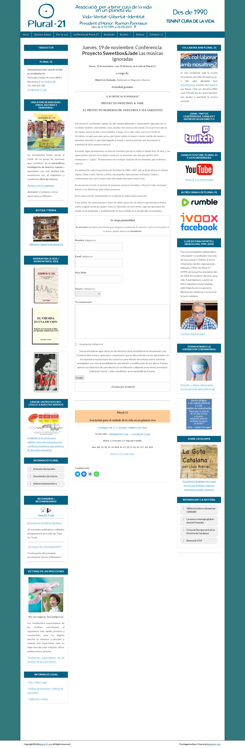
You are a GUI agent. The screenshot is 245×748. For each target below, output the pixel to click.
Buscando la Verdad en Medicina (44, 523)
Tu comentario (83, 301)
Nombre (85, 240)
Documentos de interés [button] (43, 476)
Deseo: (85, 288)
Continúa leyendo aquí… (193, 333)
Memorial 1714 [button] (192, 540)
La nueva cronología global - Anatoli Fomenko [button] (198, 521)
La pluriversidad (205, 179)
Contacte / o (156, 34)
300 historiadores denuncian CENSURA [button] (198, 510)
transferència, (188, 84)
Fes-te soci (62, 34)
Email (84, 256)
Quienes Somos (42, 34)
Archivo (124, 34)
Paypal (211, 84)
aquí (213, 76)
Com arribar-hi (47, 81)
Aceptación (89, 344)
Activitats (109, 34)
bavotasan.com (214, 744)
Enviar (79, 377)
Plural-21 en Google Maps (122, 453)
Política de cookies (38, 698)
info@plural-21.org (118, 434)
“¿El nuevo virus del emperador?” (44, 546)
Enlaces (140, 34)
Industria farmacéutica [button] (43, 483)
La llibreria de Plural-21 (86, 34)
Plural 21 (189, 179)
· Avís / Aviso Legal (37, 682)
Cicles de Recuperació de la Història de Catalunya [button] (198, 531)
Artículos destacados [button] (42, 469)
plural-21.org (46, 744)
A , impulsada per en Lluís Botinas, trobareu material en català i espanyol (199, 485)
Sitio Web (80, 272)
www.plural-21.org (141, 434)
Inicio (26, 34)
